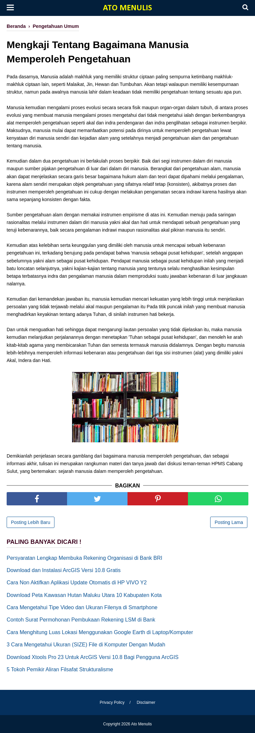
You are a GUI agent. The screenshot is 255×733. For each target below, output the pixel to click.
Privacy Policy (112, 702)
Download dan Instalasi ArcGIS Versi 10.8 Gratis (64, 570)
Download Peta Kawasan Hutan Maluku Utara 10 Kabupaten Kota (84, 595)
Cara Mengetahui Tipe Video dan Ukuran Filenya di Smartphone (82, 607)
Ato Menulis (127, 8)
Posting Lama (228, 522)
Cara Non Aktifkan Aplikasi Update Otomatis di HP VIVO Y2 (77, 582)
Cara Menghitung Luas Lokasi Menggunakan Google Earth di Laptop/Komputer (100, 632)
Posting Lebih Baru (30, 522)
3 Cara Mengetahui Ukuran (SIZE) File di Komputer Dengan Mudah (86, 644)
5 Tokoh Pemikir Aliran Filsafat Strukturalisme (60, 669)
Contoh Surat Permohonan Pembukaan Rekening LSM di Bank (81, 620)
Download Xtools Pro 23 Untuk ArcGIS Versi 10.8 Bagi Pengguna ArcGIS (93, 657)
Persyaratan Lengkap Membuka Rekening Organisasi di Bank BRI (84, 558)
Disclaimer (146, 702)
